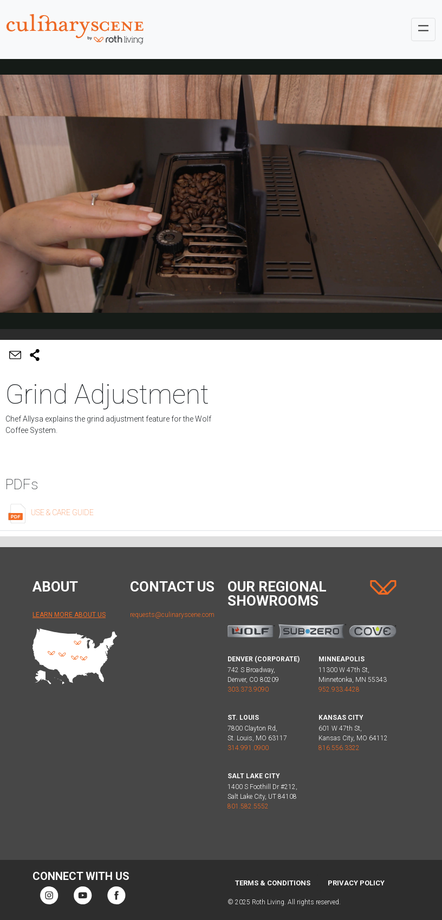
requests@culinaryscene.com (172, 615)
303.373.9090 (248, 689)
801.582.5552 (248, 806)
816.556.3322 (339, 748)
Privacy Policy (356, 883)
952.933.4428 (339, 689)
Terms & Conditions (272, 883)
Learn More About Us (69, 615)
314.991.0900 (248, 748)
